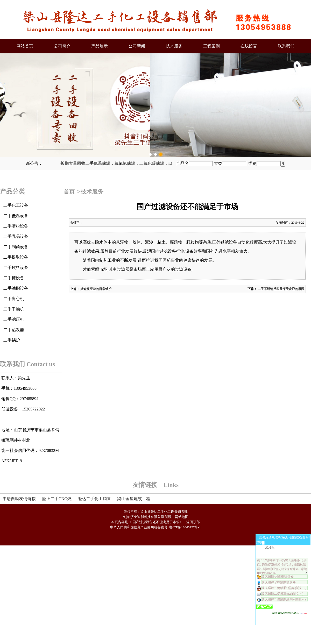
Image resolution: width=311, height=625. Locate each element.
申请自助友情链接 (19, 498)
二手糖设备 (13, 278)
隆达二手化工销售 (94, 498)
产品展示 (99, 46)
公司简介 (62, 46)
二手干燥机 (13, 309)
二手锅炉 (11, 340)
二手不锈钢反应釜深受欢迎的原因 (280, 289)
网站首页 (25, 46)
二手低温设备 (15, 216)
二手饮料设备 (15, 267)
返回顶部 (193, 522)
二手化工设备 (15, 205)
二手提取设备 (15, 257)
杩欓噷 (270, 548)
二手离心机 (13, 298)
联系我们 (286, 46)
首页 (69, 191)
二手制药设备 (15, 247)
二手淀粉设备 (15, 226)
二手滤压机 (13, 319)
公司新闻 (137, 46)
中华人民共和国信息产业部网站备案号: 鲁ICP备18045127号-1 (155, 527)
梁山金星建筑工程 (133, 498)
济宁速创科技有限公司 (147, 517)
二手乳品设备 (15, 236)
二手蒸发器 (13, 330)
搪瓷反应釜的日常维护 (95, 289)
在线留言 (249, 46)
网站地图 (181, 517)
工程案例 (211, 46)
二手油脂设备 (15, 288)
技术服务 (174, 46)
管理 (168, 517)
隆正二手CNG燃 (57, 498)
